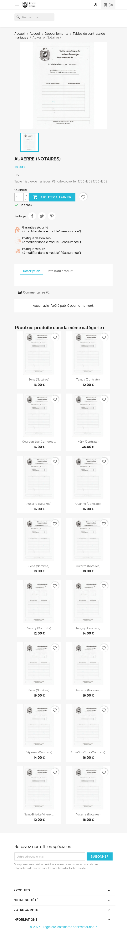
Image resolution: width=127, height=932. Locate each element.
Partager (32, 216)
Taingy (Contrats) (88, 379)
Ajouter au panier (52, 197)
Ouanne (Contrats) (88, 503)
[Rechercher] (34, 17)
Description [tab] (31, 271)
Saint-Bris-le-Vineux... (39, 814)
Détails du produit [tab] (60, 271)
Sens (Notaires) (38, 379)
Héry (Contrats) (88, 441)
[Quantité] (19, 197)
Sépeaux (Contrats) (39, 752)
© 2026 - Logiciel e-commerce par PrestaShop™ (63, 927)
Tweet (42, 216)
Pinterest (52, 216)
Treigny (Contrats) (88, 628)
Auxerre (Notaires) (39, 503)
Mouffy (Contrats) (39, 628)
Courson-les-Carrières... (39, 441)
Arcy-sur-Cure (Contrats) (88, 752)
